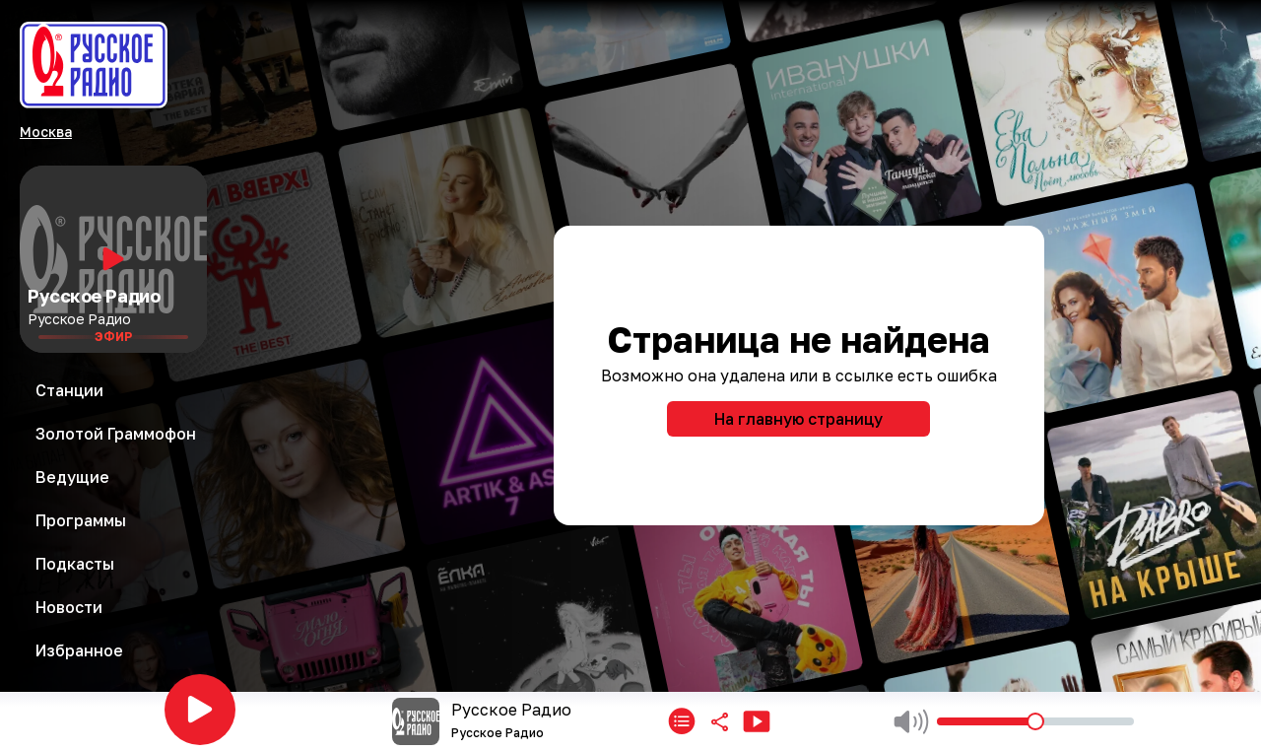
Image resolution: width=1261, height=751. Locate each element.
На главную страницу (798, 419)
